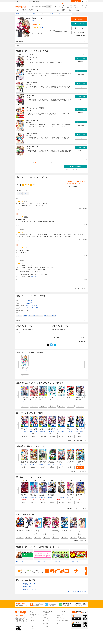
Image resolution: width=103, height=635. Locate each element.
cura (63, 431)
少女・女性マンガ (31, 10)
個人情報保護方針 (60, 618)
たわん (61, 464)
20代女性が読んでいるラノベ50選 (41, 561)
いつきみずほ (69, 497)
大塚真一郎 (45, 497)
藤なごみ (22, 464)
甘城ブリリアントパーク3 (32, 82)
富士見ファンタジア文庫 (31, 305)
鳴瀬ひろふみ (83, 431)
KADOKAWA (29, 303)
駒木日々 (54, 464)
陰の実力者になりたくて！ (24, 495)
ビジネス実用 (63, 10)
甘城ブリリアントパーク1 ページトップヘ (76, 591)
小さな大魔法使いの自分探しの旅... (51, 462)
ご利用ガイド (85, 10)
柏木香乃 (50, 401)
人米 (80, 464)
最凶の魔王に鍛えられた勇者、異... (79, 399)
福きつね (54, 431)
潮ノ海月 (41, 464)
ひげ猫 (23, 401)
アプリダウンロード (47, 615)
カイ (58, 464)
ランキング (32, 617)
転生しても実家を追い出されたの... (24, 462)
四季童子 (73, 431)
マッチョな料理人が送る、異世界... (33, 462)
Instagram (32, 625)
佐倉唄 (22, 431)
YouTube (32, 628)
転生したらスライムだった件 (51, 495)
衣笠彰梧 (32, 497)
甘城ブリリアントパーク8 (32, 146)
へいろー (45, 401)
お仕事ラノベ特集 (20, 561)
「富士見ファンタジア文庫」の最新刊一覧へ (77, 440)
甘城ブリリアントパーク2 (32, 69)
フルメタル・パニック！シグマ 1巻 (20, 532)
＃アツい (26, 193)
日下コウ (35, 464)
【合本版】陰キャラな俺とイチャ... (24, 429)
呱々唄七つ (27, 464)
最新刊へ (32, 54)
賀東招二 (34, 20)
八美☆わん (37, 401)
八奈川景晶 (23, 370)
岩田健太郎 (59, 401)
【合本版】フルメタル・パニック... (70, 429)
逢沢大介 (22, 497)
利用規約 (59, 617)
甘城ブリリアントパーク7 (32, 133)
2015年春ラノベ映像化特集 (58, 561)
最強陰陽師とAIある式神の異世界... (42, 399)
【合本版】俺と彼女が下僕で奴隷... (33, 429)
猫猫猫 (74, 497)
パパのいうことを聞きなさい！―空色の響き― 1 (37, 532)
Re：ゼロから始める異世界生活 (42, 495)
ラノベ (50, 10)
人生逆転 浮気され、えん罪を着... (24, 399)
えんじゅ (78, 497)
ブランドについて (60, 614)
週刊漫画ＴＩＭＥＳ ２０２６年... (70, 399)
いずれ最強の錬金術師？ (79, 462)
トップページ (32, 612)
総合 (18, 10)
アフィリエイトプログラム (48, 626)
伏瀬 (49, 497)
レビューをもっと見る (51, 284)
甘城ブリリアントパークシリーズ (33, 307)
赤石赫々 (41, 431)
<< (28, 162)
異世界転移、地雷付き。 (70, 495)
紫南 (68, 464)
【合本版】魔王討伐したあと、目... (79, 429)
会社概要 (59, 612)
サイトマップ (59, 623)
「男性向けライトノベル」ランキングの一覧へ (76, 508)
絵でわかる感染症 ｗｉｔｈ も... (60, 399)
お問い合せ (45, 623)
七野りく (50, 431)
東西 (44, 431)
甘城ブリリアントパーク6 (32, 120)
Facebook (32, 629)
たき (44, 464)
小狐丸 (77, 464)
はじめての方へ (79, 10)
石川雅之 (64, 401)
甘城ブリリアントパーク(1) (46, 531)
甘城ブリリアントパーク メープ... (24, 369)
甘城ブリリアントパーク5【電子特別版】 (36, 108)
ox (80, 497)
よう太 (35, 431)
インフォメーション (47, 622)
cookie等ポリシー (60, 622)
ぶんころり (59, 497)
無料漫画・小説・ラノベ (35, 614)
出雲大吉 (41, 401)
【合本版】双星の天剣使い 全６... (60, 429)
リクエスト (45, 625)
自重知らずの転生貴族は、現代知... (42, 462)
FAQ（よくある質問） (47, 620)
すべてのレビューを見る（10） (80, 288)
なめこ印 (32, 431)
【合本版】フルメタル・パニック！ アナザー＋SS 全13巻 (64, 532)
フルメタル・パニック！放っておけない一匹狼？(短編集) (28, 532)
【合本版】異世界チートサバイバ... (42, 429)
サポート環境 (46, 618)
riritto (70, 464)
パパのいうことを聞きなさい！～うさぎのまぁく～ (81, 532)
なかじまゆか (40, 20)
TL (43, 10)
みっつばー (53, 497)
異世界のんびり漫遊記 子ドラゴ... (60, 462)
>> (74, 162)
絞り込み (29, 7)
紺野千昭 (78, 401)
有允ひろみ (32, 401)
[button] (25, 375)
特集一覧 (32, 615)
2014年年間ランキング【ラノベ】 (77, 561)
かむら (31, 464)
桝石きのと (26, 431)
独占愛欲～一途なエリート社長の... (33, 399)
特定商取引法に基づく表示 (62, 620)
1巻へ (26, 54)
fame (81, 401)
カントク (64, 497)
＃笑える (20, 193)
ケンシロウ (21, 213)
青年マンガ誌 (69, 401)
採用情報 (59, 615)
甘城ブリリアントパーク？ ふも (55, 531)
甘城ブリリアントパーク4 (32, 95)
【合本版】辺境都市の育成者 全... (51, 429)
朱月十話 (78, 431)
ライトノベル (29, 300)
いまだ (20, 245)
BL (37, 10)
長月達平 (41, 497)
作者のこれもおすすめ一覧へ (80, 540)
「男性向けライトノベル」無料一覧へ (78, 471)
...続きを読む (33, 276)
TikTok (31, 626)
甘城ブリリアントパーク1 (32, 57)
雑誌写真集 (69, 10)
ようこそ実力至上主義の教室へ (33, 495)
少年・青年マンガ (24, 10)
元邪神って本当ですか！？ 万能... (70, 462)
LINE (31, 622)
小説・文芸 (56, 10)
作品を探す (45, 614)
